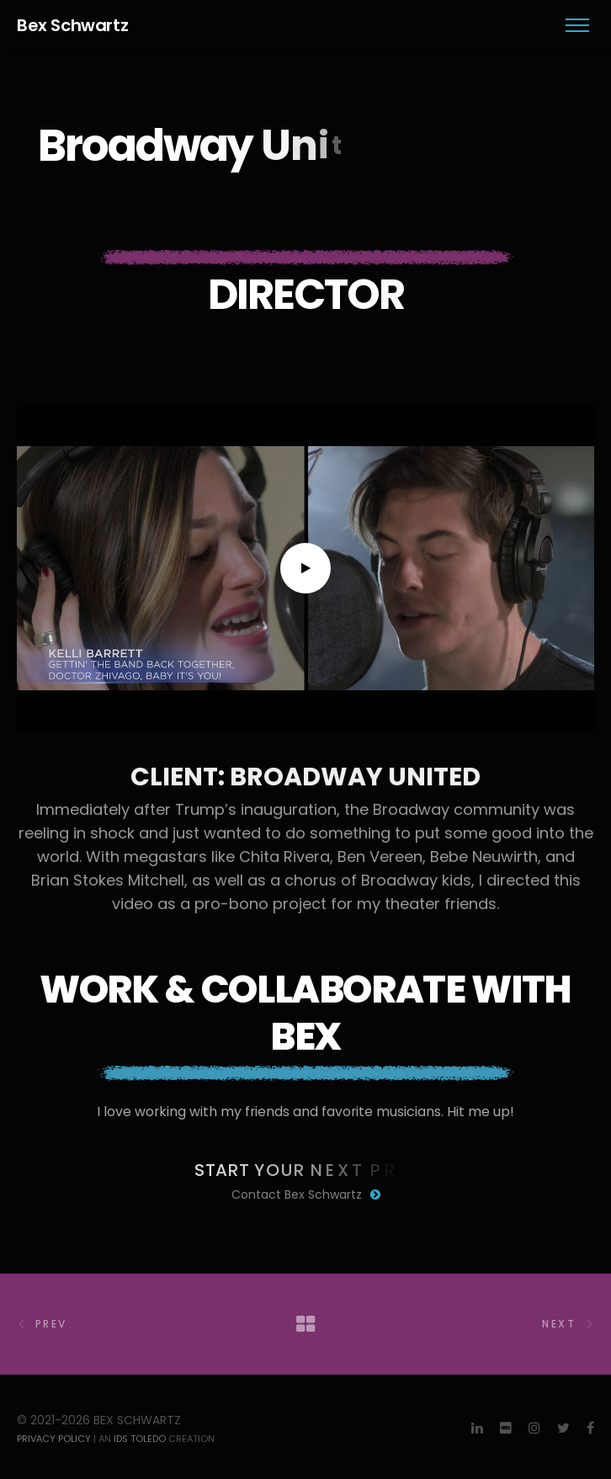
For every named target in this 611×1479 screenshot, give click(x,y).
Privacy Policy (54, 1438)
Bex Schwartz (72, 25)
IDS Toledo (140, 1438)
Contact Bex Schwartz (305, 1194)
